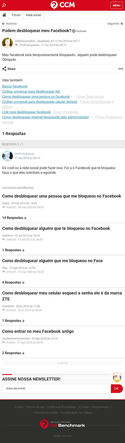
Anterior (11, 23)
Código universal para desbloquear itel (31, 91)
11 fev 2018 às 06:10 (53, 45)
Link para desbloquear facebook (26, 112)
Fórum (16, 15)
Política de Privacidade (62, 407)
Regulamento (100, 407)
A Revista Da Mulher (45, 412)
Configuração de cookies (77, 412)
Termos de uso (35, 407)
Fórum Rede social (90, 97)
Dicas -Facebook (65, 112)
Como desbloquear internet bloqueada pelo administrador (45, 117)
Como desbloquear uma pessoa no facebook (36, 97)
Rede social (33, 15)
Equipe (19, 407)
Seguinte (113, 23)
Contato (84, 407)
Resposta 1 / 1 (12, 144)
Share (11, 69)
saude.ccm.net (62, 435)
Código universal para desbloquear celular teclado (39, 102)
